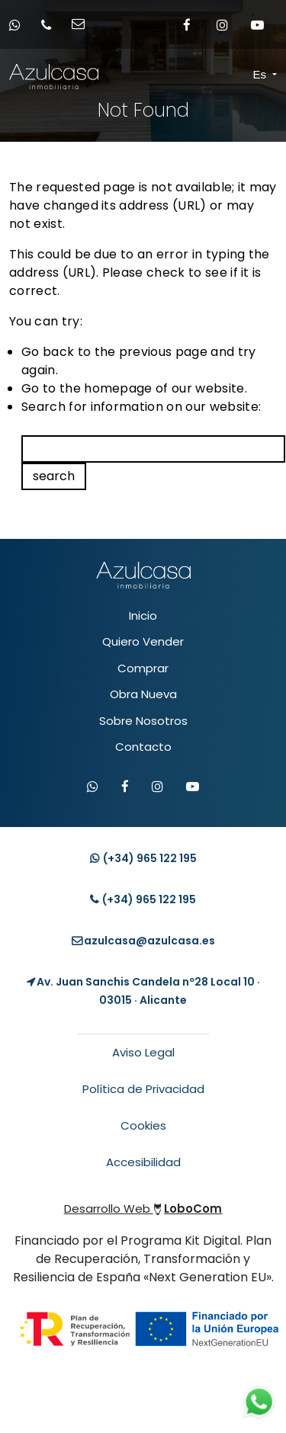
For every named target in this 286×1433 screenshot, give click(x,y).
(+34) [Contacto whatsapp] (143, 858)
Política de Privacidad (143, 1089)
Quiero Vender (143, 641)
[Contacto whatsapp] (20, 24)
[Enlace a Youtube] (257, 24)
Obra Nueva (143, 694)
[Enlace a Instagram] (222, 24)
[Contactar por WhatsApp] (93, 787)
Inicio (143, 616)
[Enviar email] (83, 25)
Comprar (143, 668)
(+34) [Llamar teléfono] (143, 899)
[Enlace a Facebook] (187, 24)
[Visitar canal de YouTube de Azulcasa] (192, 787)
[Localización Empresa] (143, 991)
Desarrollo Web (143, 1209)
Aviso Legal (143, 1052)
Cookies (143, 1125)
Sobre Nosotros (143, 721)
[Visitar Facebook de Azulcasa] (125, 787)
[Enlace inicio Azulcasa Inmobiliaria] (22, 76)
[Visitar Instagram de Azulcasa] (157, 787)
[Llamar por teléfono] (51, 24)
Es (261, 74)
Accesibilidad (143, 1162)
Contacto (143, 747)
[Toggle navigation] (240, 75)
